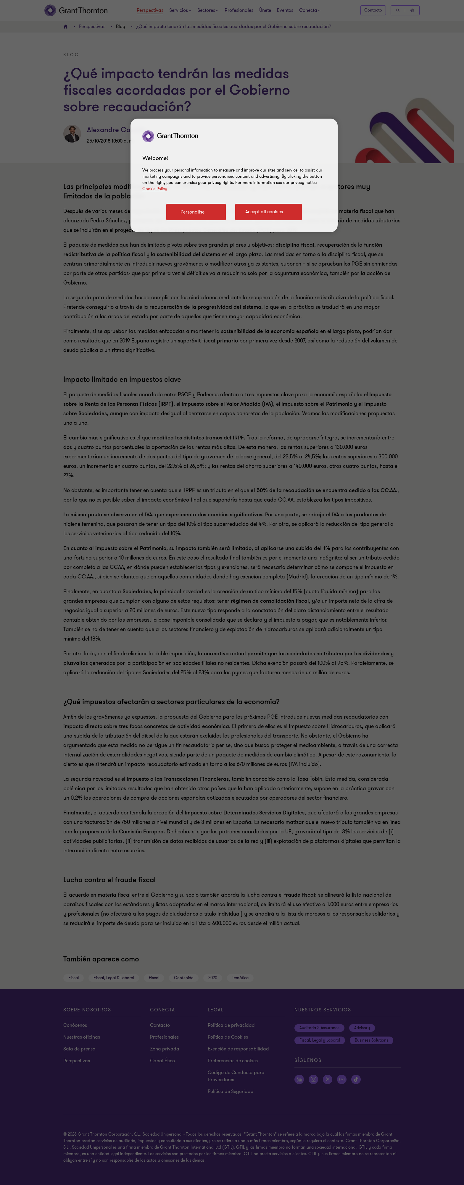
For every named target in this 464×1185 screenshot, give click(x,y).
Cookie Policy (154, 189)
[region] (234, 175)
